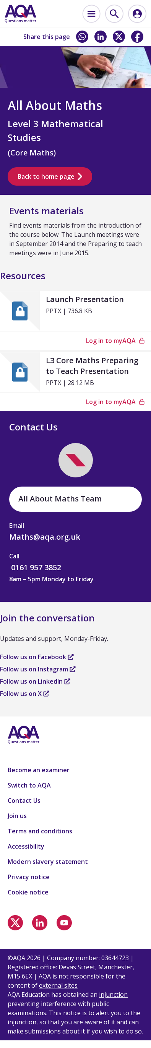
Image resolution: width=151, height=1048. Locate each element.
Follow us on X (24, 693)
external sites (58, 985)
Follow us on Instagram (38, 669)
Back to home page (50, 176)
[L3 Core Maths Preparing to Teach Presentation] (75, 372)
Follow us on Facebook (37, 657)
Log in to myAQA (115, 340)
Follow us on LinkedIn (35, 681)
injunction (113, 994)
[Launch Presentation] (75, 311)
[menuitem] (91, 14)
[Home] (20, 14)
